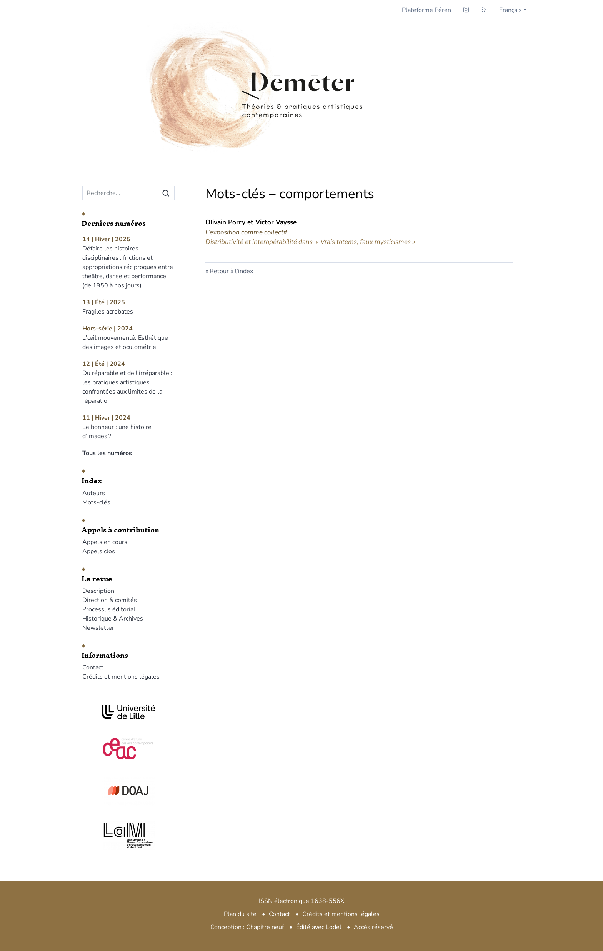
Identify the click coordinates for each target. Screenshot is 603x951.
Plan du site (240, 914)
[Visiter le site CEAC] (128, 747)
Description (98, 591)
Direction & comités (109, 600)
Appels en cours (104, 542)
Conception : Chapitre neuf (247, 927)
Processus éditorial (108, 609)
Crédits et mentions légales (121, 676)
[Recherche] (120, 193)
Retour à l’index (231, 271)
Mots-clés (96, 502)
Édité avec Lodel (318, 927)
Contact (92, 667)
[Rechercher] (165, 193)
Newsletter (98, 628)
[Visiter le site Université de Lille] (128, 711)
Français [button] (510, 10)
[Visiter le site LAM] (128, 835)
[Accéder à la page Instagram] (466, 10)
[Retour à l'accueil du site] (301, 70)
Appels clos (98, 551)
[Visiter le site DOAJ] (128, 791)
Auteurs (93, 493)
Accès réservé (373, 927)
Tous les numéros (107, 453)
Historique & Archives (112, 618)
